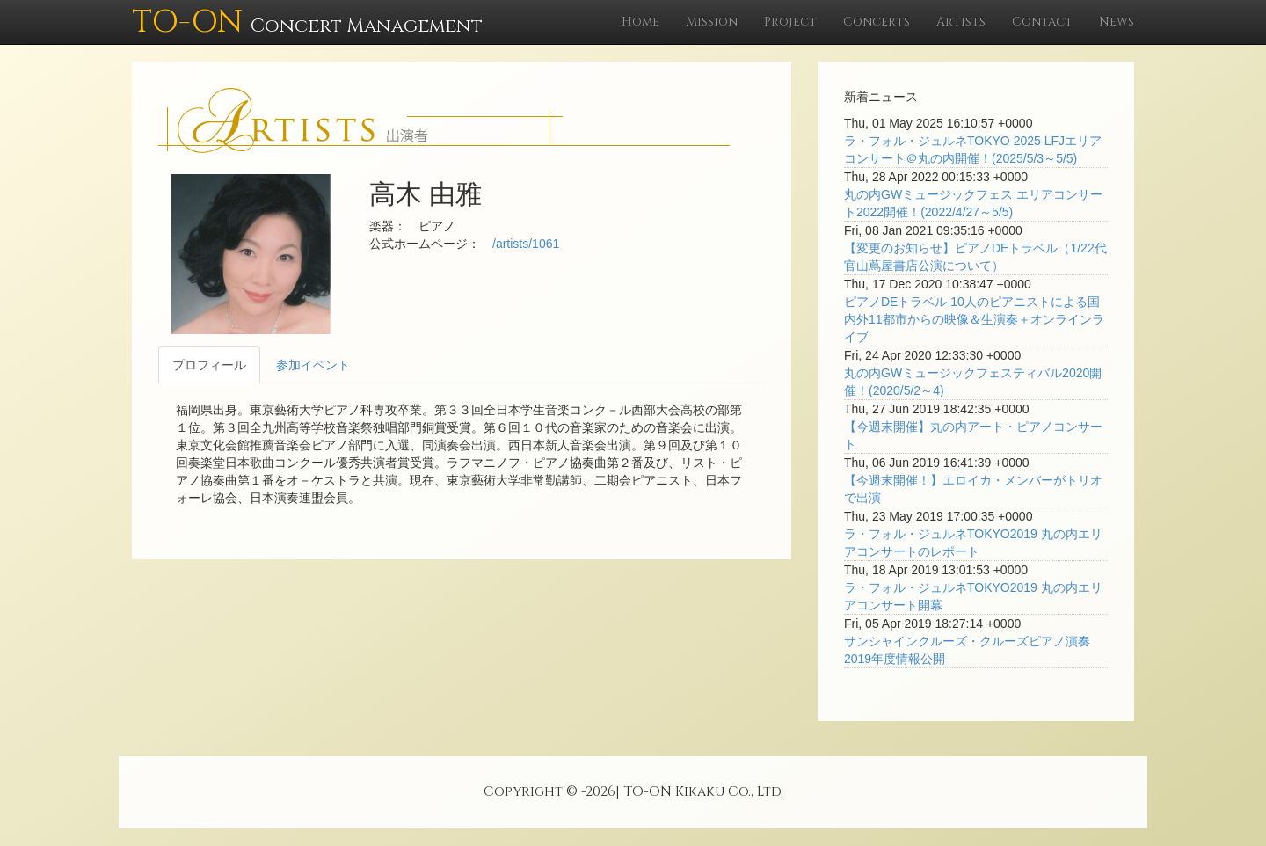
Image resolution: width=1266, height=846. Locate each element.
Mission (712, 21)
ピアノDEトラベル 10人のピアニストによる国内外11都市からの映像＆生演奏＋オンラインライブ (974, 319)
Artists (961, 21)
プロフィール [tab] (209, 365)
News (1116, 21)
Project (790, 21)
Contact (1042, 21)
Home (640, 21)
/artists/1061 (525, 244)
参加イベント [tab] (313, 365)
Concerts (876, 21)
